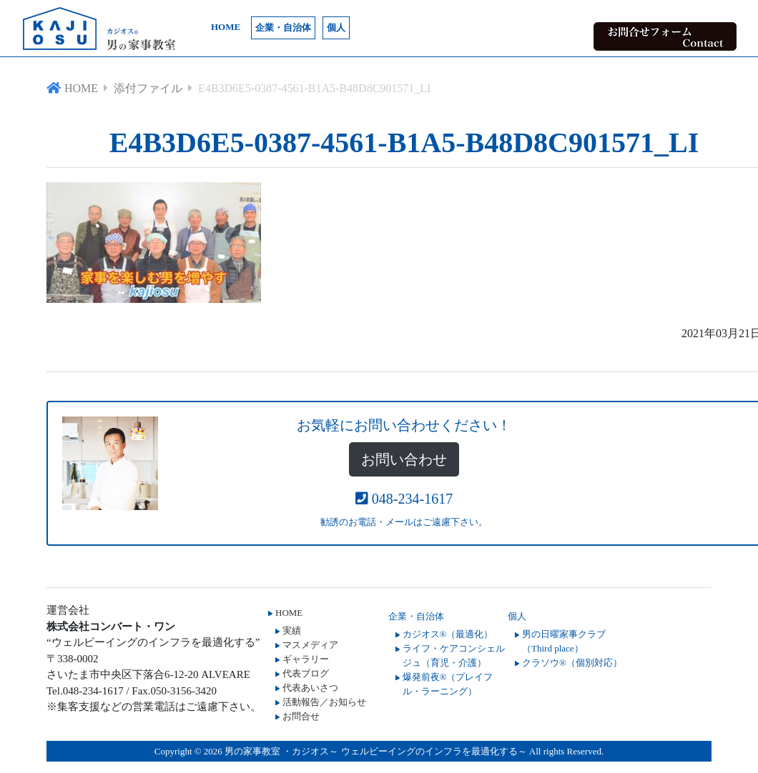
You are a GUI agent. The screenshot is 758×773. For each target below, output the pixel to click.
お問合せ (301, 716)
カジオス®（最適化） (448, 634)
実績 (291, 630)
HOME (225, 26)
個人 (336, 27)
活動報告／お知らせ (324, 702)
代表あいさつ (310, 687)
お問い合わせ (404, 459)
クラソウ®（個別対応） (572, 662)
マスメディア (310, 644)
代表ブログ (305, 673)
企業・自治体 (283, 27)
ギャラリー (305, 659)
